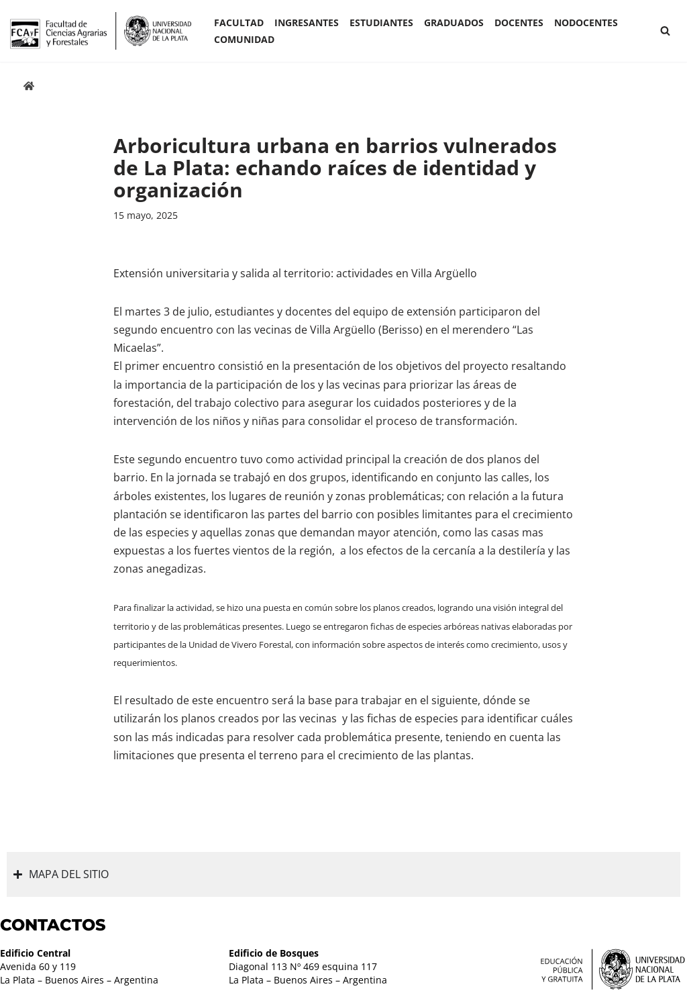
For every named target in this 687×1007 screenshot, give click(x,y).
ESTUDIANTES (381, 22)
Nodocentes (586, 22)
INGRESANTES (306, 22)
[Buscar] (665, 31)
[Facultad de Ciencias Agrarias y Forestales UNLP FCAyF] (100, 31)
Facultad (239, 22)
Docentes (518, 22)
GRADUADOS (454, 22)
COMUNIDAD (244, 39)
